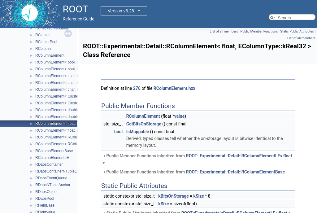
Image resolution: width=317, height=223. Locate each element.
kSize (198, 196)
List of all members (224, 31)
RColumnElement (49, 55)
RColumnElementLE (52, 157)
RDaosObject (46, 192)
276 (137, 88)
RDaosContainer (49, 164)
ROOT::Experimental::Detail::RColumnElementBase (235, 171)
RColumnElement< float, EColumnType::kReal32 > (77, 123)
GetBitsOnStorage (143, 123)
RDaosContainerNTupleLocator (61, 171)
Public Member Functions (259, 31)
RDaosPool (44, 198)
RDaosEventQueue (51, 178)
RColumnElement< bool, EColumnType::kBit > (73, 62)
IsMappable (137, 131)
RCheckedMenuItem (52, 28)
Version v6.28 (121, 10)
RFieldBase (44, 205)
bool (118, 131)
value (179, 116)
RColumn (43, 48)
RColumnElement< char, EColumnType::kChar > (75, 83)
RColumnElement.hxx (174, 88)
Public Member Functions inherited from (197, 159)
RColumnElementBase (54, 151)
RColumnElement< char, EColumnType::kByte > (75, 76)
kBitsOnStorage (173, 196)
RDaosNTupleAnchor (52, 185)
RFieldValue (45, 212)
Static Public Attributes (297, 31)
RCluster (42, 35)
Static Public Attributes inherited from (196, 213)
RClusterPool (46, 42)
